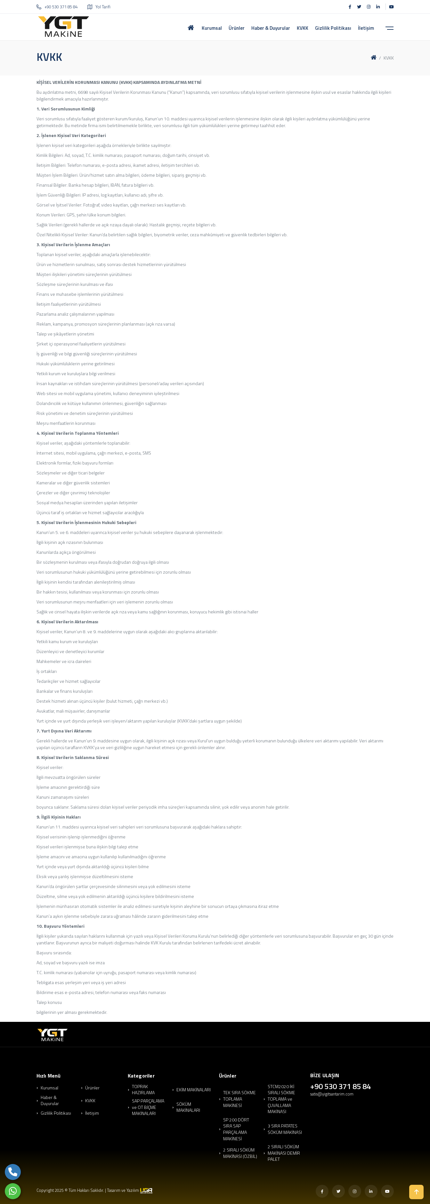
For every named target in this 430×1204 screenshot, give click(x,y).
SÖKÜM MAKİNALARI (188, 1107)
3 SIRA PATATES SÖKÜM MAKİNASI (285, 1129)
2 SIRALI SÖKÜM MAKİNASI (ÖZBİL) (240, 1153)
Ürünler (92, 1088)
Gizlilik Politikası (56, 1113)
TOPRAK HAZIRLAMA (143, 1089)
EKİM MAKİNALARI (193, 1090)
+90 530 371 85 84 (57, 7)
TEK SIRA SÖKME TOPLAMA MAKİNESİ (239, 1098)
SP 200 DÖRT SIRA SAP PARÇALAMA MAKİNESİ (236, 1129)
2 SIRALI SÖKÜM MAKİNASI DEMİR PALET (284, 1152)
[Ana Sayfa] (191, 26)
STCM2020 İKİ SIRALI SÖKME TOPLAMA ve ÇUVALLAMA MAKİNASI (281, 1099)
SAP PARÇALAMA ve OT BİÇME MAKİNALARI (148, 1107)
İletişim (92, 1113)
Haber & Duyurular (50, 1100)
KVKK (90, 1100)
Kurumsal (49, 1088)
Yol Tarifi (98, 7)
